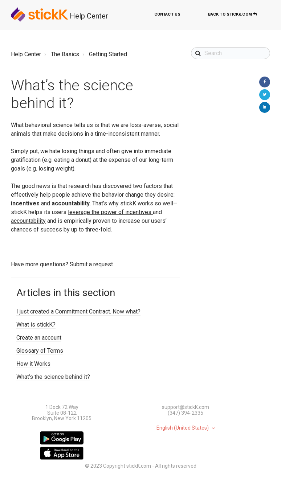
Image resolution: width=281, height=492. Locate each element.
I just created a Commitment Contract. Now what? (78, 311)
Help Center (89, 16)
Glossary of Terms (39, 350)
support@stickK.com (185, 407)
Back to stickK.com (232, 14)
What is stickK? (36, 324)
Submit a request (91, 264)
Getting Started (108, 54)
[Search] (230, 53)
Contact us (167, 14)
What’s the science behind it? (53, 376)
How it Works (33, 363)
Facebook (264, 82)
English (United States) (183, 428)
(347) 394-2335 (185, 413)
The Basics (65, 54)
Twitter (264, 94)
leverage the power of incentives (109, 212)
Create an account (38, 337)
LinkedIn (264, 107)
